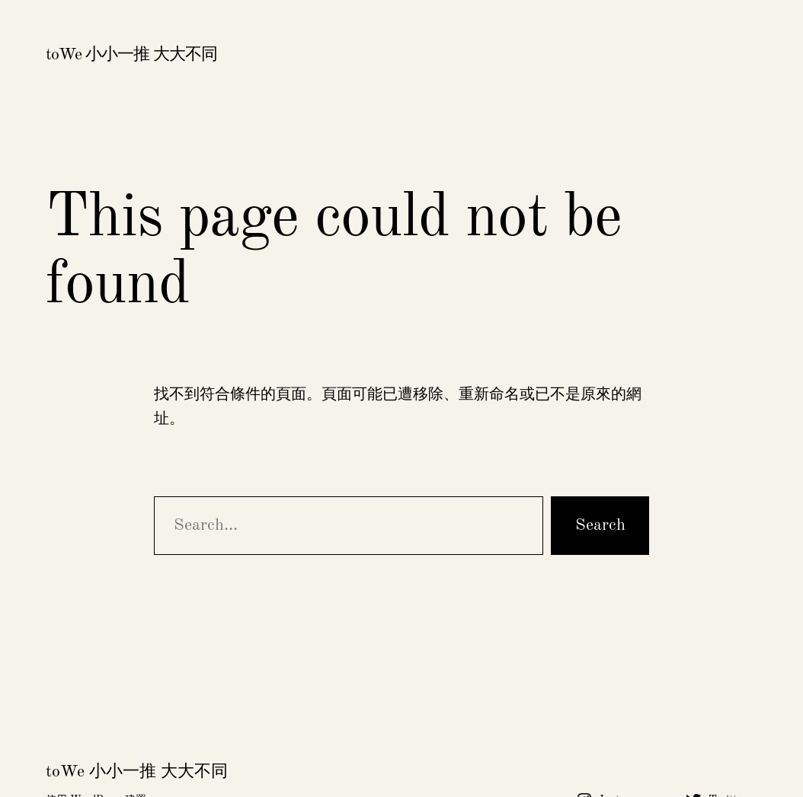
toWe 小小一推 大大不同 (131, 54)
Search (600, 525)
